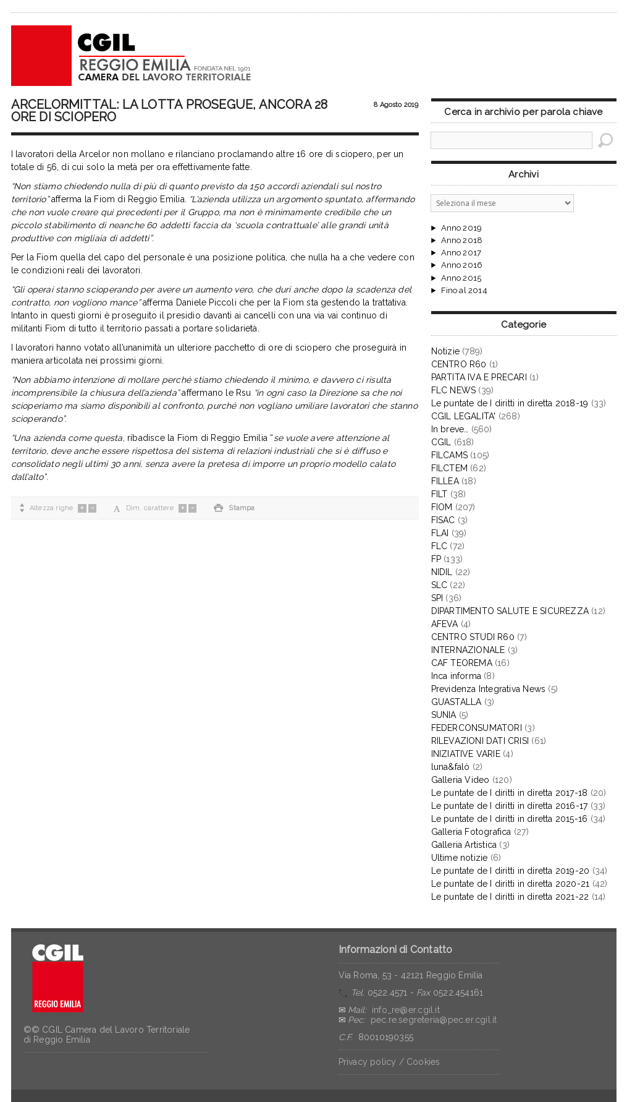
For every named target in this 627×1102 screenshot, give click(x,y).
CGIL (441, 442)
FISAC (443, 520)
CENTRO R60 (459, 364)
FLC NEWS (453, 390)
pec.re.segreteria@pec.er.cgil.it (434, 1020)
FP (436, 559)
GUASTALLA (456, 702)
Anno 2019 (461, 228)
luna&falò (450, 767)
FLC (439, 546)
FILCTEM (449, 468)
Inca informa (456, 676)
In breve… (450, 429)
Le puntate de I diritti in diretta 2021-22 (510, 897)
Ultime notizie (459, 858)
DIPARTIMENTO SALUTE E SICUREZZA (510, 611)
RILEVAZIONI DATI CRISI (480, 741)
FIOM (442, 507)
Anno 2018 (462, 240)
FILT (439, 494)
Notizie (445, 351)
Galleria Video (460, 780)
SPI (437, 598)
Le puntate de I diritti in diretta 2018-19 (510, 403)
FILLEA (445, 481)
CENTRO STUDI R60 (473, 637)
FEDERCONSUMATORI (476, 728)
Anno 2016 (462, 265)
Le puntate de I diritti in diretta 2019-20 (510, 871)
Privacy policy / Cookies (389, 1062)
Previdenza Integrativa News (488, 689)
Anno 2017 (461, 253)
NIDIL (442, 572)
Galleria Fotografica (471, 832)
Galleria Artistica (464, 845)
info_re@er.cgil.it (406, 1010)
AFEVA (444, 624)
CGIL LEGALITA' (463, 416)
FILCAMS (449, 455)
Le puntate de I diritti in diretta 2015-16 (509, 819)
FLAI (440, 533)
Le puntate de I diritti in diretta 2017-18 (509, 793)
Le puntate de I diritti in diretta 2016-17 (509, 806)
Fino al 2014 (464, 290)
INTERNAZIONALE (468, 650)
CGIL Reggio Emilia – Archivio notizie (131, 55)
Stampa (234, 508)
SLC (439, 585)
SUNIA (444, 715)
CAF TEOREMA (461, 663)
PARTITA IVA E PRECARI (479, 377)
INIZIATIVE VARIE (465, 754)
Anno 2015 (461, 278)
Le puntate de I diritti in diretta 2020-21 (510, 884)
